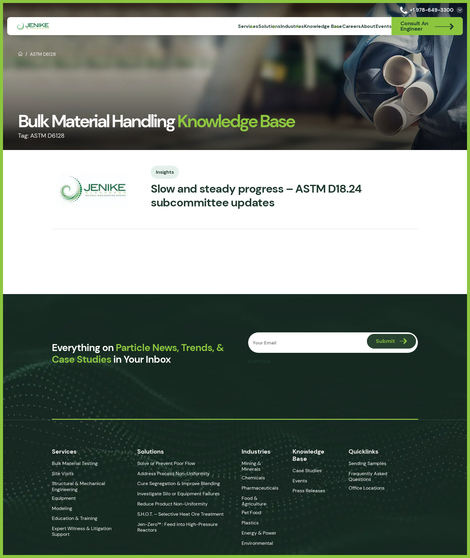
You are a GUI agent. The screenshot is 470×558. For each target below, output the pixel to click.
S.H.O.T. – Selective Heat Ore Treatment (176, 514)
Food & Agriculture (254, 496)
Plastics (251, 518)
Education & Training (66, 518)
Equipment (55, 498)
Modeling (53, 508)
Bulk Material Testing (66, 463)
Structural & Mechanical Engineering (70, 486)
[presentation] (294, 379)
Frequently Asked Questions (373, 476)
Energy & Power (259, 528)
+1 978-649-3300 (426, 10)
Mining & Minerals (262, 463)
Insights (156, 171)
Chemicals (254, 473)
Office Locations (372, 488)
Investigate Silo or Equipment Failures (174, 493)
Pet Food (252, 508)
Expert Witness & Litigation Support (73, 531)
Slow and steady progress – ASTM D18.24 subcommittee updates (253, 196)
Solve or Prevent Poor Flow (162, 463)
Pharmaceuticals (260, 483)
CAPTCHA (259, 361)
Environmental (258, 539)
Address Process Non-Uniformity (169, 473)
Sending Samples (373, 463)
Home (20, 53)
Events (303, 481)
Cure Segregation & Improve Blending (174, 483)
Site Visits (54, 473)
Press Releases (312, 491)
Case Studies (310, 470)
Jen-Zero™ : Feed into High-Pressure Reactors (173, 527)
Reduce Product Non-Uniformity (168, 504)
